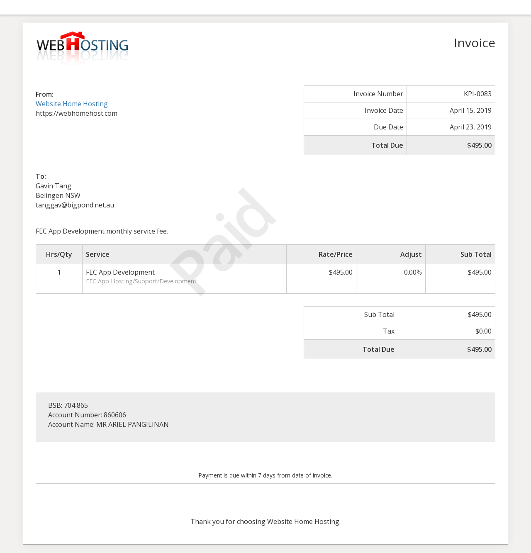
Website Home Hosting (72, 103)
